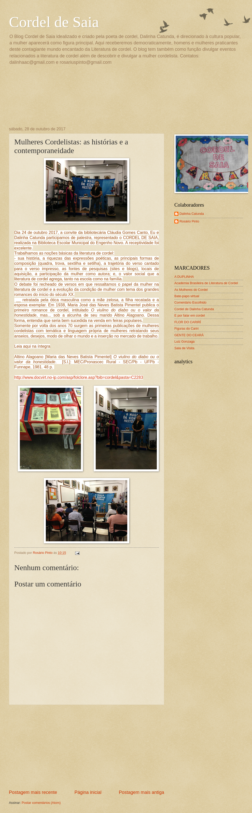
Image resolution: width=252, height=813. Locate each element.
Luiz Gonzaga (184, 341)
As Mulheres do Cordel (191, 290)
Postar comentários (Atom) (41, 803)
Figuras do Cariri (186, 328)
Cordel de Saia (54, 22)
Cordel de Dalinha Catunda (194, 309)
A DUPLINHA (184, 277)
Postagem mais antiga (141, 792)
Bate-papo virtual (186, 296)
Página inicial (87, 792)
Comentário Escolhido (190, 302)
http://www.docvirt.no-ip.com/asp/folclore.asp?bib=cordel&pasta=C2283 (78, 377)
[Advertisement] (86, 747)
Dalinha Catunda (191, 214)
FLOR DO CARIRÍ (187, 322)
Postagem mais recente (33, 792)
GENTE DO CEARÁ (189, 335)
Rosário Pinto (189, 221)
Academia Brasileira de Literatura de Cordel (206, 283)
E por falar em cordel (189, 315)
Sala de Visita (184, 348)
